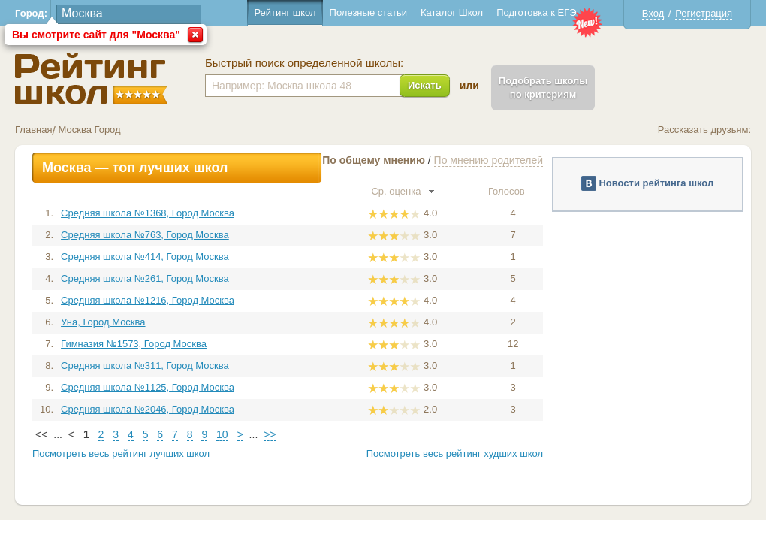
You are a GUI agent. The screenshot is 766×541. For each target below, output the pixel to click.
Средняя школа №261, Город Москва (145, 278)
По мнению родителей (488, 160)
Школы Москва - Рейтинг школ (91, 78)
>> (270, 434)
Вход (653, 13)
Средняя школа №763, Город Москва (145, 234)
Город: (31, 13)
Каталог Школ (452, 12)
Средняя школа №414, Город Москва (145, 256)
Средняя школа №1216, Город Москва (147, 300)
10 (222, 434)
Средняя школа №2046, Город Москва (147, 409)
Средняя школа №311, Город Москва (145, 365)
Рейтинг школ (284, 12)
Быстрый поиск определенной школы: (304, 63)
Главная (33, 129)
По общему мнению (373, 160)
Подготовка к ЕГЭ (536, 12)
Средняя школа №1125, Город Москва (147, 387)
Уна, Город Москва (103, 322)
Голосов (513, 191)
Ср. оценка (402, 191)
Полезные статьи (368, 12)
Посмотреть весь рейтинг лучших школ (121, 453)
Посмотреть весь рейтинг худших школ (454, 453)
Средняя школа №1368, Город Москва (147, 213)
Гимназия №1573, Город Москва (134, 343)
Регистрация (703, 13)
